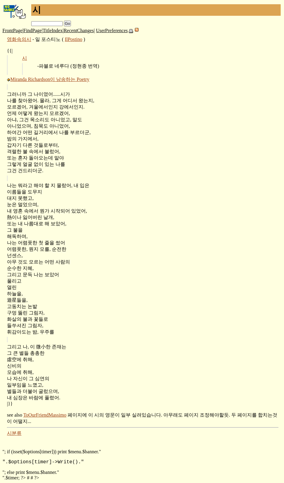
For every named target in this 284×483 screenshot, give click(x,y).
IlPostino (73, 39)
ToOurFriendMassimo (44, 415)
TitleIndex (53, 30)
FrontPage (12, 30)
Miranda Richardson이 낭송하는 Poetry (49, 79)
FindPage (32, 30)
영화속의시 (19, 39)
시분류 (14, 433)
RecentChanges (79, 30)
